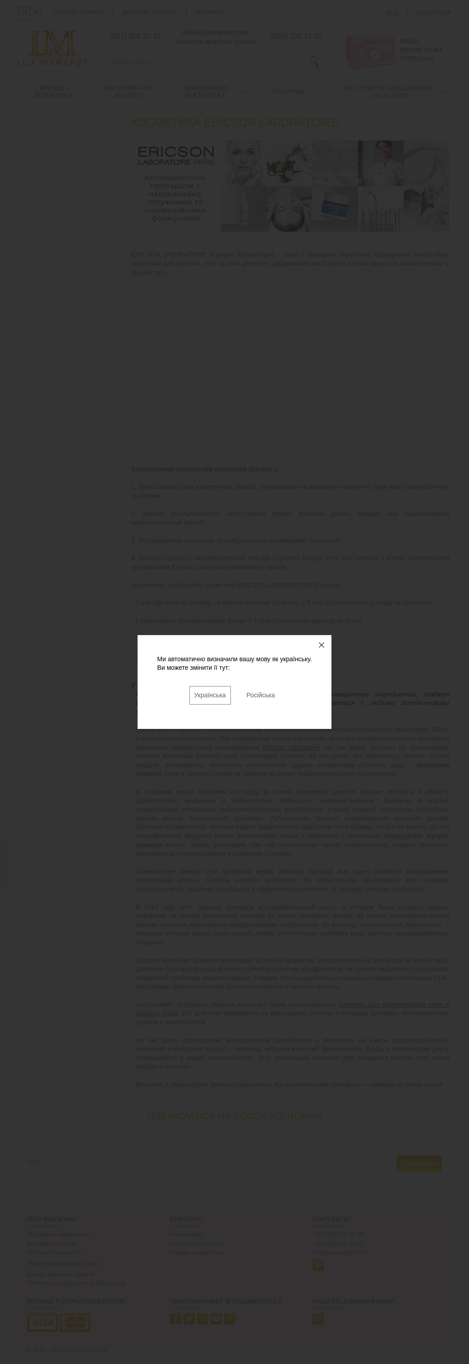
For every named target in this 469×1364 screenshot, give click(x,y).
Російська (261, 695)
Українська (210, 695)
